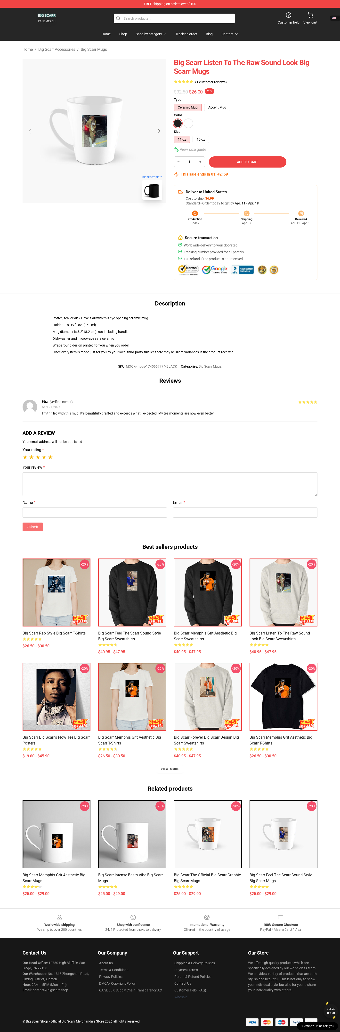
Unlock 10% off (331, 1011)
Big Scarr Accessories (56, 49)
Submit (32, 527)
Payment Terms (186, 970)
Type (177, 100)
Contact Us (182, 983)
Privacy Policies (110, 977)
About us (106, 963)
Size (177, 132)
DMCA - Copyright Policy (117, 983)
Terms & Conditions (113, 970)
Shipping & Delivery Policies (194, 963)
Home (28, 49)
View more (170, 769)
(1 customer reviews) (211, 82)
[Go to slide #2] (107, 214)
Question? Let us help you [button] (317, 1026)
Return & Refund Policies (192, 977)
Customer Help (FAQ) (190, 990)
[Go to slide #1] (81, 214)
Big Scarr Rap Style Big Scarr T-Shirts (54, 633)
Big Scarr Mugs (94, 49)
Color (178, 115)
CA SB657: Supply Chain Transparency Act (130, 990)
